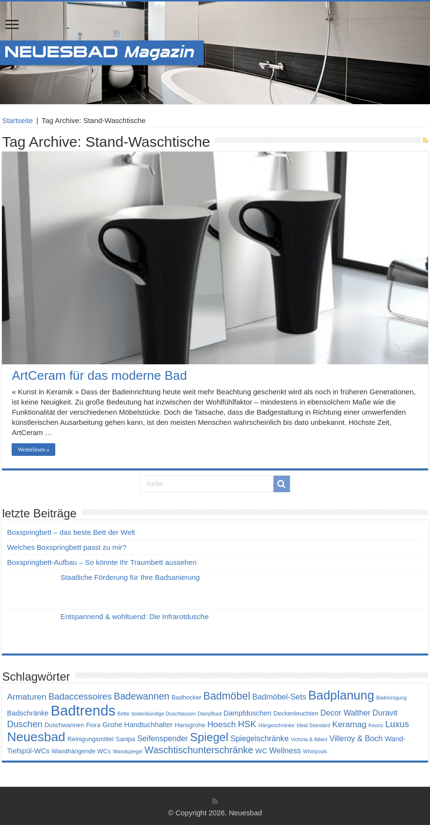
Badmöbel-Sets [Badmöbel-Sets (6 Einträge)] (279, 696)
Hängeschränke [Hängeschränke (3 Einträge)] (276, 725)
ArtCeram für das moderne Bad (99, 375)
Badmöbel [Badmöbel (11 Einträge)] (227, 696)
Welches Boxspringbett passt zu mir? (67, 547)
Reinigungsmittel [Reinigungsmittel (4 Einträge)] (90, 739)
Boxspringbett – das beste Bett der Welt (71, 532)
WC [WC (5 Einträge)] (261, 751)
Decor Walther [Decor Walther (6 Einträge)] (345, 712)
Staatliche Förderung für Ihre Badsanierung (130, 577)
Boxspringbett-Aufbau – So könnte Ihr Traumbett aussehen (101, 562)
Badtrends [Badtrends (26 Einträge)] (82, 710)
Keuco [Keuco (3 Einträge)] (375, 725)
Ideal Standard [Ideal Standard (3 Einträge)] (313, 725)
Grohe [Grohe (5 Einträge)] (112, 725)
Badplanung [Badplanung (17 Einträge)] (341, 695)
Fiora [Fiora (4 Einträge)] (93, 725)
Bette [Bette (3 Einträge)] (123, 713)
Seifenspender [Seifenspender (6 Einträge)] (162, 738)
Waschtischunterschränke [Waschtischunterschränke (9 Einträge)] (198, 750)
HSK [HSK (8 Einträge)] (247, 724)
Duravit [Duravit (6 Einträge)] (385, 712)
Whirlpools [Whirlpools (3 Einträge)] (315, 751)
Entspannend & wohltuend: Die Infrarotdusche (134, 616)
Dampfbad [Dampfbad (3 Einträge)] (210, 713)
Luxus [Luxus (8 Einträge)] (397, 724)
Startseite (17, 120)
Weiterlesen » (33, 449)
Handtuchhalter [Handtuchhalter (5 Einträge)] (148, 725)
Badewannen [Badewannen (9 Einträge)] (142, 696)
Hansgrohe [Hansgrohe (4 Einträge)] (190, 725)
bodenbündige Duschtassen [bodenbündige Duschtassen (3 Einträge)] (163, 713)
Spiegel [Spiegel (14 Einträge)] (209, 737)
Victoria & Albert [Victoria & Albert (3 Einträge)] (309, 739)
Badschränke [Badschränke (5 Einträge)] (27, 713)
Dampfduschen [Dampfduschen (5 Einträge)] (247, 713)
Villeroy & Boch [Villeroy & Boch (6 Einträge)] (355, 738)
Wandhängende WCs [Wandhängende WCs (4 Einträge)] (81, 751)
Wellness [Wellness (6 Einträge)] (285, 750)
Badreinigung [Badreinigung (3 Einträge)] (391, 697)
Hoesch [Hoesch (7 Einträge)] (221, 724)
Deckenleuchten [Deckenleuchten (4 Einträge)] (296, 713)
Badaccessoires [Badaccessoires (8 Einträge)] (80, 696)
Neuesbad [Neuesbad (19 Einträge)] (36, 737)
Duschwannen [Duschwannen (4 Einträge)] (64, 725)
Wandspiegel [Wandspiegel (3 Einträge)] (128, 751)
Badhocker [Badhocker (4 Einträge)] (187, 697)
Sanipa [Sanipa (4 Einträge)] (125, 739)
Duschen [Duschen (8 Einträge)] (24, 724)
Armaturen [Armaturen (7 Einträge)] (26, 696)
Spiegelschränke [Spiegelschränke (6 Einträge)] (259, 738)
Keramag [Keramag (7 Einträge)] (349, 724)
